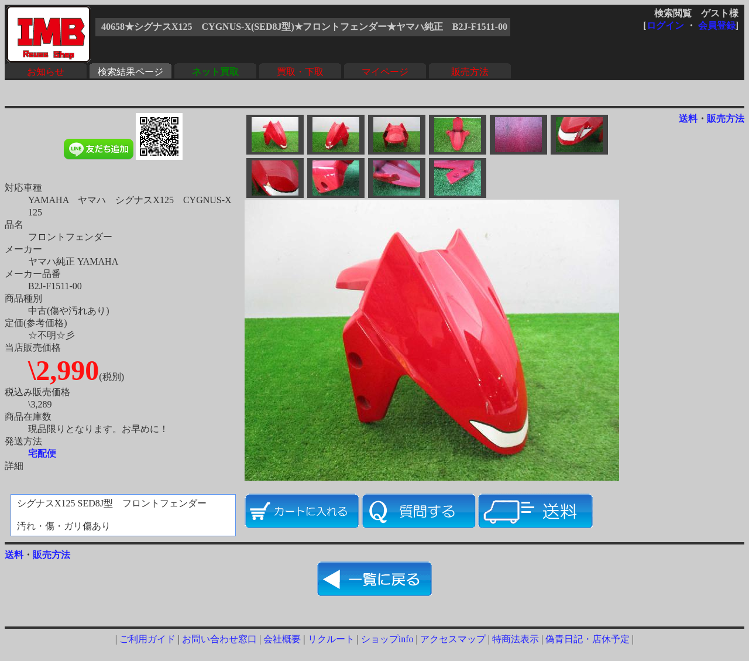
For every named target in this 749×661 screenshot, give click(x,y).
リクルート (331, 639)
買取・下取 (300, 72)
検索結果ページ (130, 72)
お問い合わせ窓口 (219, 639)
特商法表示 (515, 639)
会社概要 (282, 639)
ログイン (665, 25)
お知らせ (45, 72)
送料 (688, 119)
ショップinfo (387, 639)
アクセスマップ (453, 639)
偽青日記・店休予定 (587, 639)
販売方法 (470, 72)
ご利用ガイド (147, 639)
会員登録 (717, 25)
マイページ (385, 72)
